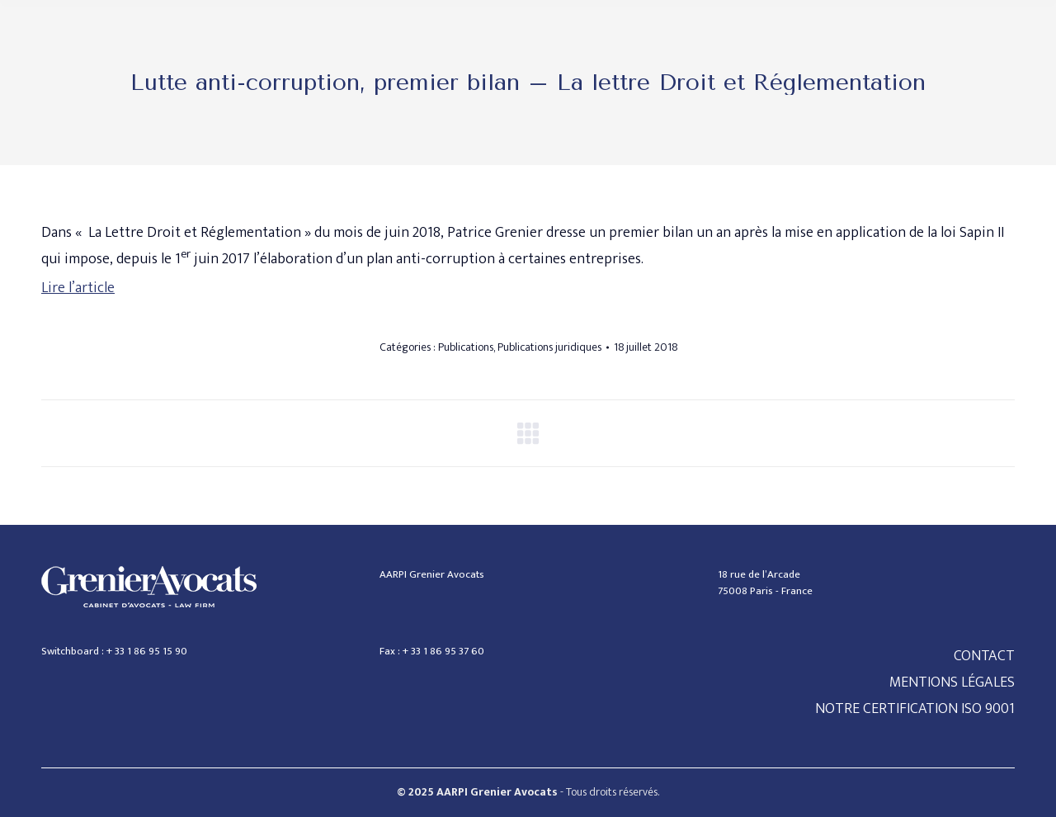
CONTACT (984, 656)
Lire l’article (78, 288)
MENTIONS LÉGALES (952, 682)
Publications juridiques (549, 347)
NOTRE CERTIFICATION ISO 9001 (915, 709)
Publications (465, 347)
